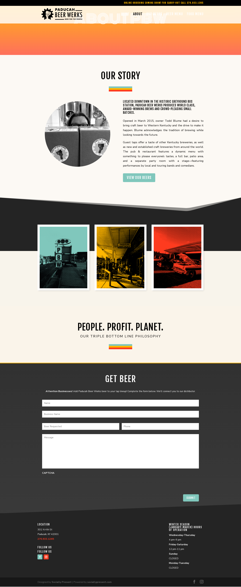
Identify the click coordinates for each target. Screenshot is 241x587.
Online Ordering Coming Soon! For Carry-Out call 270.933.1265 (163, 3)
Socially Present (61, 582)
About (137, 14)
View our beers (139, 177)
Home (125, 14)
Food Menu (195, 14)
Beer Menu (174, 14)
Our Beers (154, 14)
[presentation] (65, 482)
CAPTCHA (48, 473)
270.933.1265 (46, 539)
